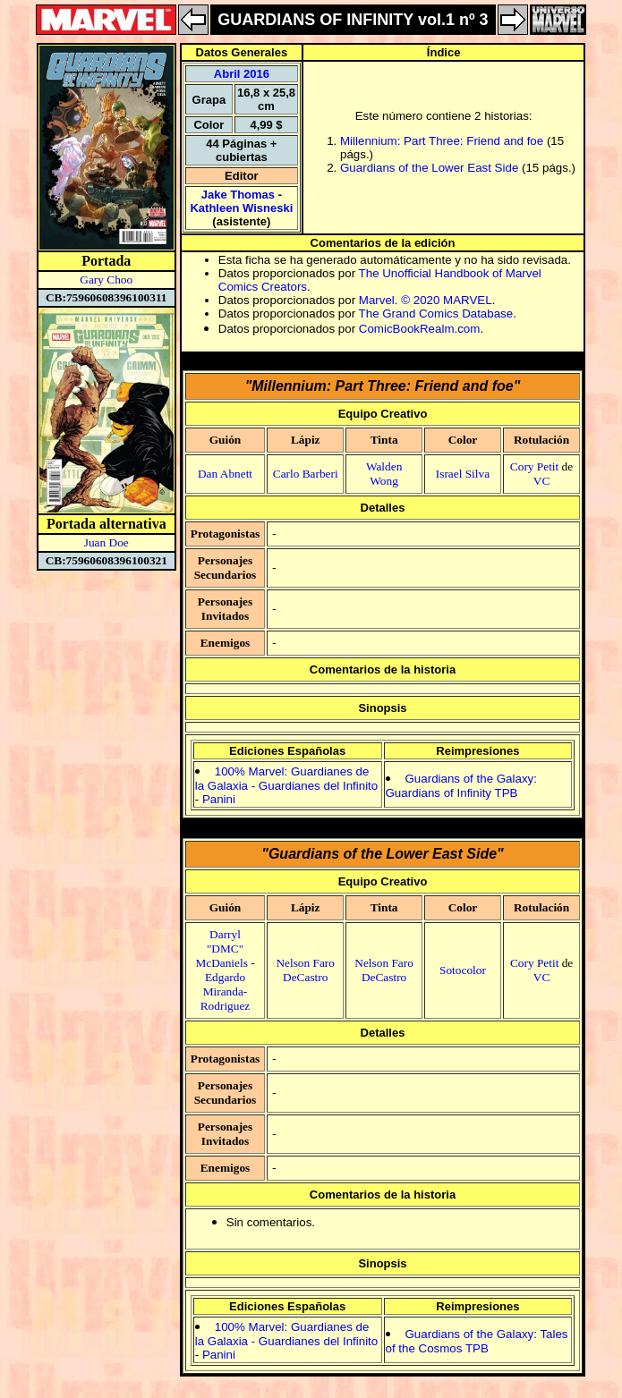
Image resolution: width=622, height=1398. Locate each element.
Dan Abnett (225, 473)
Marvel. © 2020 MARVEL (425, 300)
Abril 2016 (241, 73)
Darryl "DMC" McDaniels (221, 949)
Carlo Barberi (305, 473)
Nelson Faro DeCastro (305, 970)
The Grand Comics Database (436, 313)
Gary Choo (106, 279)
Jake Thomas (238, 194)
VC (541, 480)
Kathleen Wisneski (241, 208)
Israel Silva (463, 473)
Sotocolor (462, 970)
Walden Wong (384, 473)
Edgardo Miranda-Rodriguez (225, 991)
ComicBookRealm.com (420, 328)
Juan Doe (106, 542)
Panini (218, 799)
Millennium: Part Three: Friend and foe (441, 141)
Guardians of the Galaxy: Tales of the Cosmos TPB (477, 1341)
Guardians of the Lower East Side (429, 167)
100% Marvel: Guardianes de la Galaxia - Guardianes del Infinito (286, 778)
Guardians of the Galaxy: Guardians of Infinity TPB (461, 786)
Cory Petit (534, 466)
